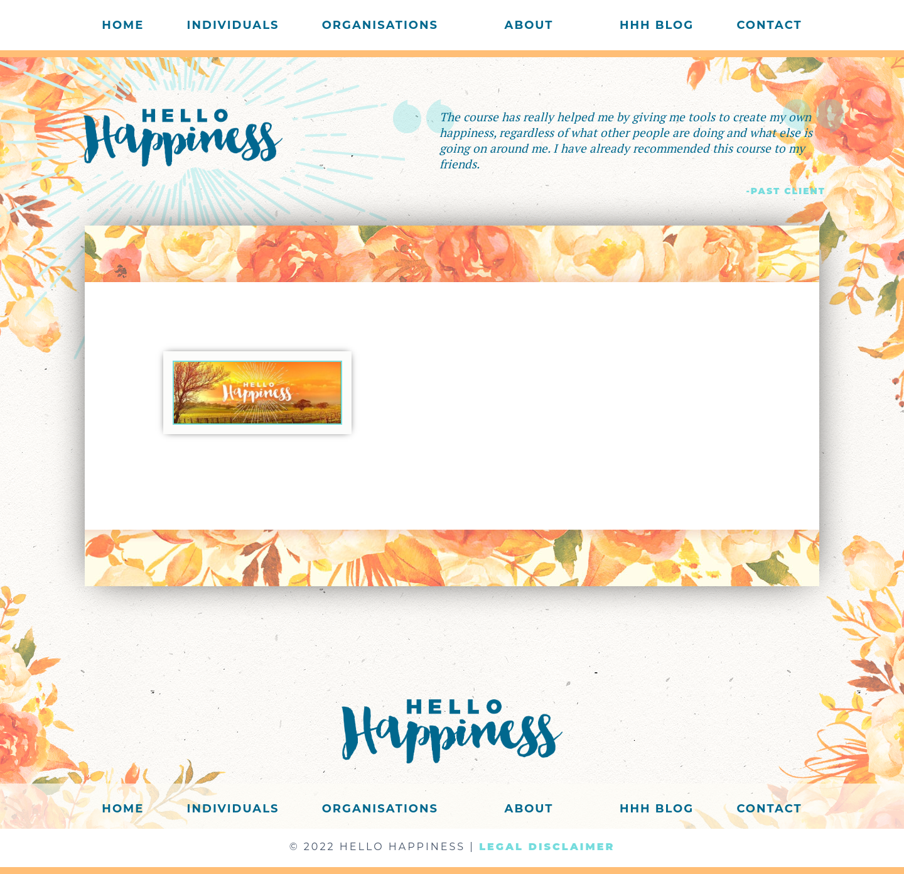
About (529, 25)
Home (123, 25)
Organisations (380, 25)
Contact (769, 25)
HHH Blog (657, 25)
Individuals (233, 25)
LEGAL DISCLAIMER (547, 847)
